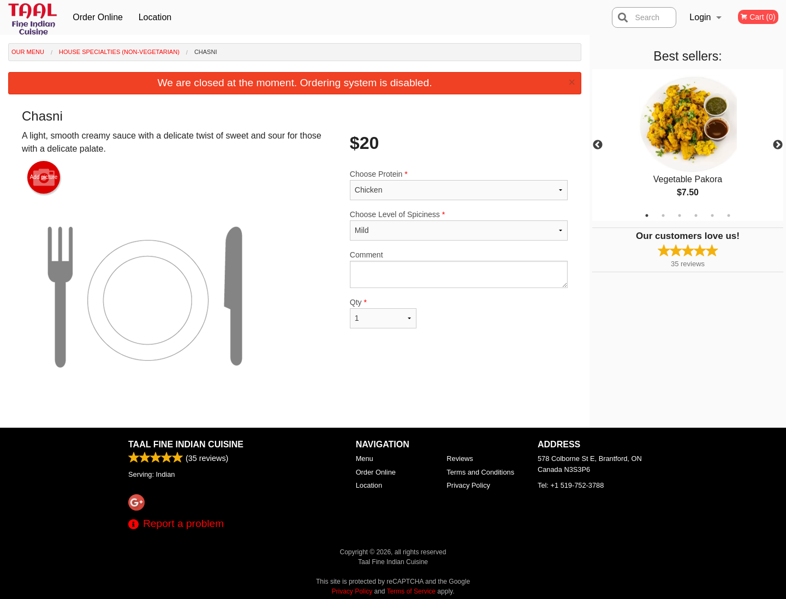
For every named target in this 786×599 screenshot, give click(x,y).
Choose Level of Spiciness (459, 225)
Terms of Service (411, 591)
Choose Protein (459, 185)
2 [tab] (663, 215)
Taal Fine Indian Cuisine (185, 444)
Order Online (98, 17)
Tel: (571, 485)
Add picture (44, 177)
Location (155, 17)
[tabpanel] (688, 145)
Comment (459, 269)
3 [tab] (679, 215)
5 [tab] (712, 215)
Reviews (459, 458)
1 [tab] (646, 215)
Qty (383, 313)
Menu (364, 458)
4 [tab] (695, 215)
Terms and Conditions (480, 472)
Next (777, 145)
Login (700, 17)
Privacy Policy (468, 485)
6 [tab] (728, 215)
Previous (597, 145)
